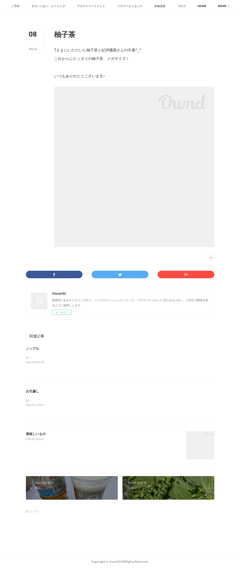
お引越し (32, 391)
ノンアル (32, 348)
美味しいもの (36, 434)
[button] (26, 6)
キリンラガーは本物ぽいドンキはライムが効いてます (60, 357)
